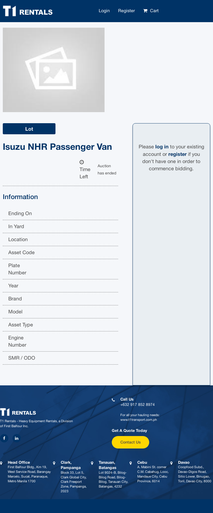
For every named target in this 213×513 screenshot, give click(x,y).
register (177, 154)
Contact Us (130, 442)
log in (162, 146)
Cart (154, 10)
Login (104, 10)
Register (126, 10)
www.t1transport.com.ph (138, 420)
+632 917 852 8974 (137, 404)
